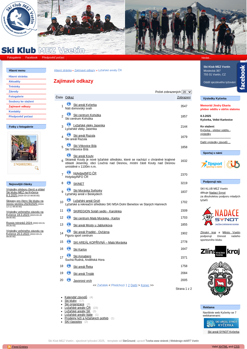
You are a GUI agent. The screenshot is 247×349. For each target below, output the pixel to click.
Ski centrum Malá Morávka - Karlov (96, 218)
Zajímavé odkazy (84, 70)
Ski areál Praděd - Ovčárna (91, 232)
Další (133, 285)
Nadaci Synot (217, 192)
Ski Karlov (80, 249)
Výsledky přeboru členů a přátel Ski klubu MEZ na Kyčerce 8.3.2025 (25, 192)
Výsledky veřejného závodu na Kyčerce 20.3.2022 (24, 232)
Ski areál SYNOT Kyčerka (223, 331)
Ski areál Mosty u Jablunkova (92, 225)
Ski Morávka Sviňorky (87, 190)
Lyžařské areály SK (77, 311)
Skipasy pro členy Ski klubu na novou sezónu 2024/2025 (24, 202)
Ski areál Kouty (83, 156)
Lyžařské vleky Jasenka (89, 125)
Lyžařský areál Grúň (86, 201)
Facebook (31, 57)
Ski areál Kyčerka (85, 105)
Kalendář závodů (76, 297)
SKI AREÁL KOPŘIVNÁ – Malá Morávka (100, 242)
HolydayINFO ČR (85, 173)
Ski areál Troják (83, 274)
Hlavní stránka (63, 70)
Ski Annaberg (82, 256)
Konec (145, 285)
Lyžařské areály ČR (78, 308)
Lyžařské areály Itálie (79, 315)
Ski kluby (71, 301)
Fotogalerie (14, 57)
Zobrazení (184, 97)
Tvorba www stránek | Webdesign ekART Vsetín (172, 341)
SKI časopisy (73, 322)
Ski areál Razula (84, 135)
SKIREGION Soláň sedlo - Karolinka (97, 211)
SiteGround (129, 341)
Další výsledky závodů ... (215, 142)
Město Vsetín (231, 232)
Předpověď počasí (53, 57)
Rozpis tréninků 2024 (19, 222)
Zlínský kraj (208, 232)
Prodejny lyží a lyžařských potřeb (86, 318)
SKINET (78, 184)
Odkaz (69, 97)
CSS (237, 346)
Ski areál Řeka (83, 267)
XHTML (223, 346)
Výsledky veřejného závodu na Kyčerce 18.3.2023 (24, 213)
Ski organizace (74, 304)
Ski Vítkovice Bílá (85, 146)
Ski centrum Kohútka (87, 115)
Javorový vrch (82, 281)
